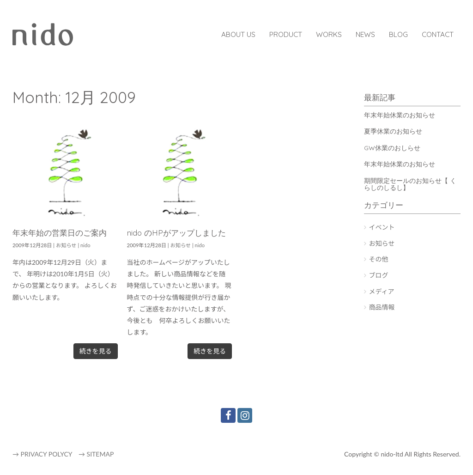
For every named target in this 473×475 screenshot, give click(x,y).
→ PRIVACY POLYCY (42, 454)
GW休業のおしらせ (392, 148)
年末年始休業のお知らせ (399, 115)
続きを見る (95, 351)
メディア (381, 291)
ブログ (378, 275)
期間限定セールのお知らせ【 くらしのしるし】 (410, 184)
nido (85, 245)
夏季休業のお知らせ (393, 131)
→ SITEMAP (96, 454)
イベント (382, 227)
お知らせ (66, 245)
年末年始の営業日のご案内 (59, 233)
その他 (378, 259)
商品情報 (382, 307)
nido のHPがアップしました (176, 233)
